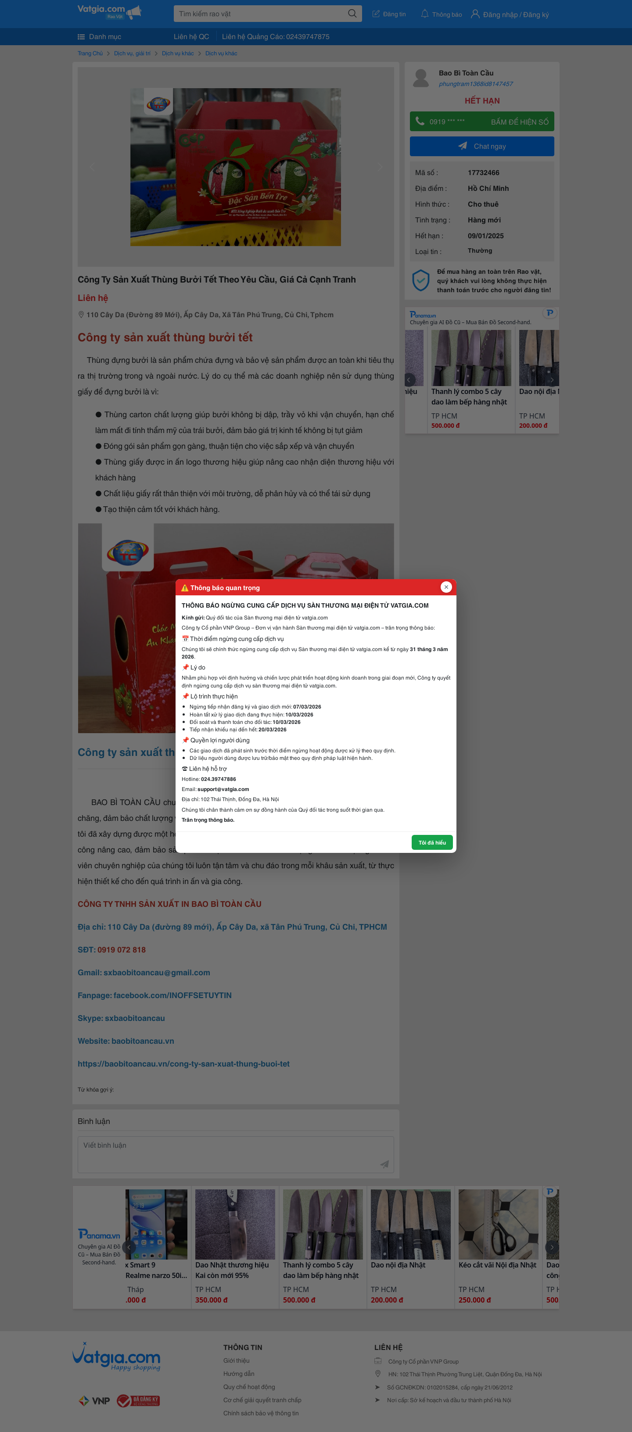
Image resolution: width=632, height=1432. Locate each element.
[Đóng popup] (446, 587)
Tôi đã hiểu (432, 842)
